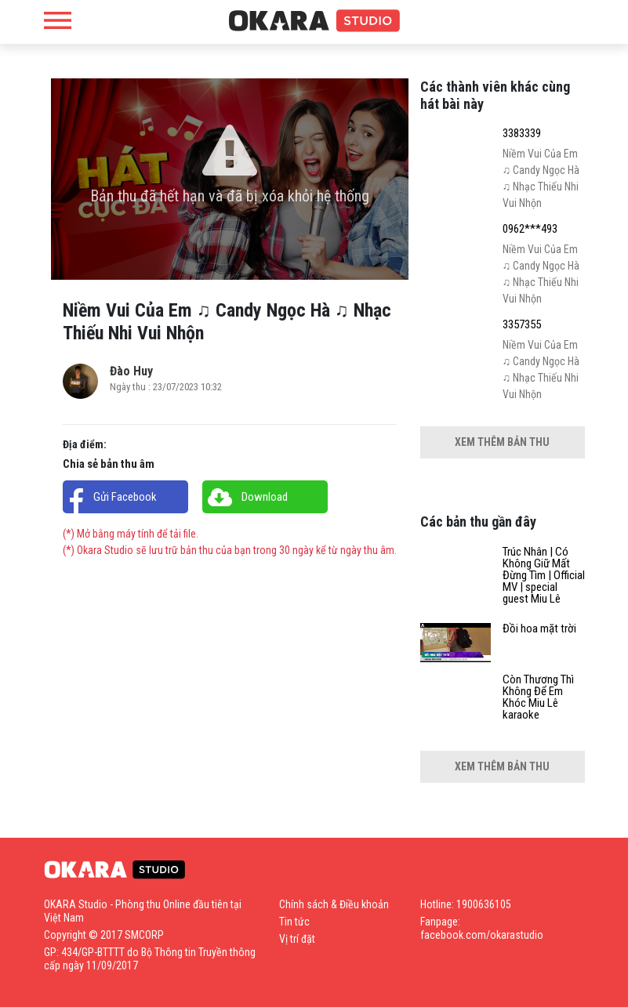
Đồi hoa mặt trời (539, 629)
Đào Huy (131, 371)
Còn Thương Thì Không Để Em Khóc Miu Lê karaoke (538, 697)
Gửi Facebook (125, 497)
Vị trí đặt (297, 939)
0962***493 (530, 229)
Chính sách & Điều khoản (334, 904)
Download (264, 497)
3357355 (522, 325)
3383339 (522, 133)
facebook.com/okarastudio (481, 935)
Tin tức (294, 921)
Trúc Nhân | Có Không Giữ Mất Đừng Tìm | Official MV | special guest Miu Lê (544, 575)
